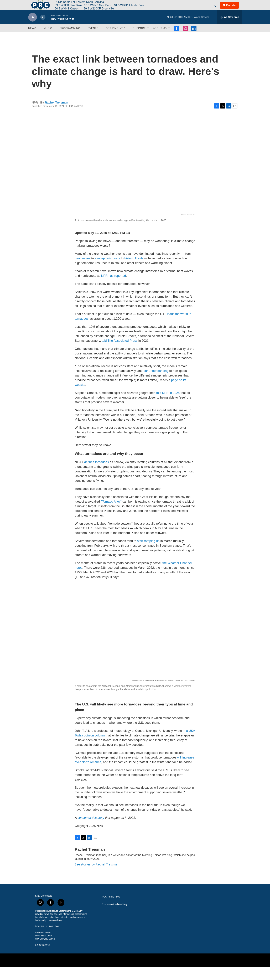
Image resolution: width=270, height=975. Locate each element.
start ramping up (148, 548)
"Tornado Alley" (111, 509)
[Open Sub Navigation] (38, 35)
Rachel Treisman (56, 110)
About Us (160, 35)
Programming (70, 35)
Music (48, 35)
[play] (32, 25)
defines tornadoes (96, 470)
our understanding (155, 378)
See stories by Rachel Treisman (97, 872)
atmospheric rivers (107, 266)
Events (93, 35)
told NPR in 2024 (168, 400)
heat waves (82, 266)
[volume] (43, 25)
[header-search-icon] (215, 9)
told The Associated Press (120, 348)
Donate (233, 9)
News (32, 35)
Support (139, 35)
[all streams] (229, 25)
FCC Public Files (111, 904)
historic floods (133, 266)
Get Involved (115, 35)
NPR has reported (113, 283)
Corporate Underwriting (114, 912)
